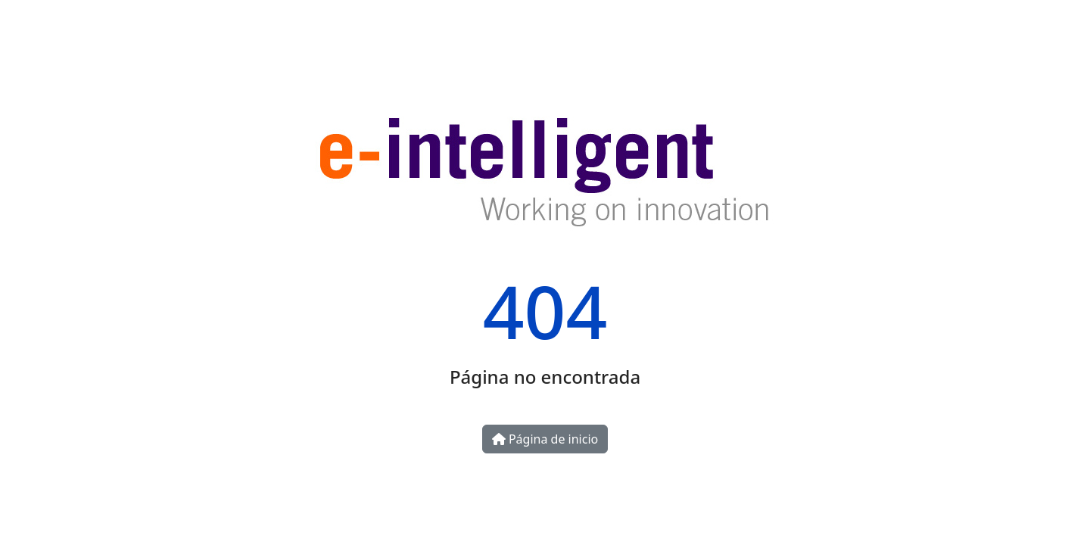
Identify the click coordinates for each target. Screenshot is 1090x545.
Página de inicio (545, 439)
